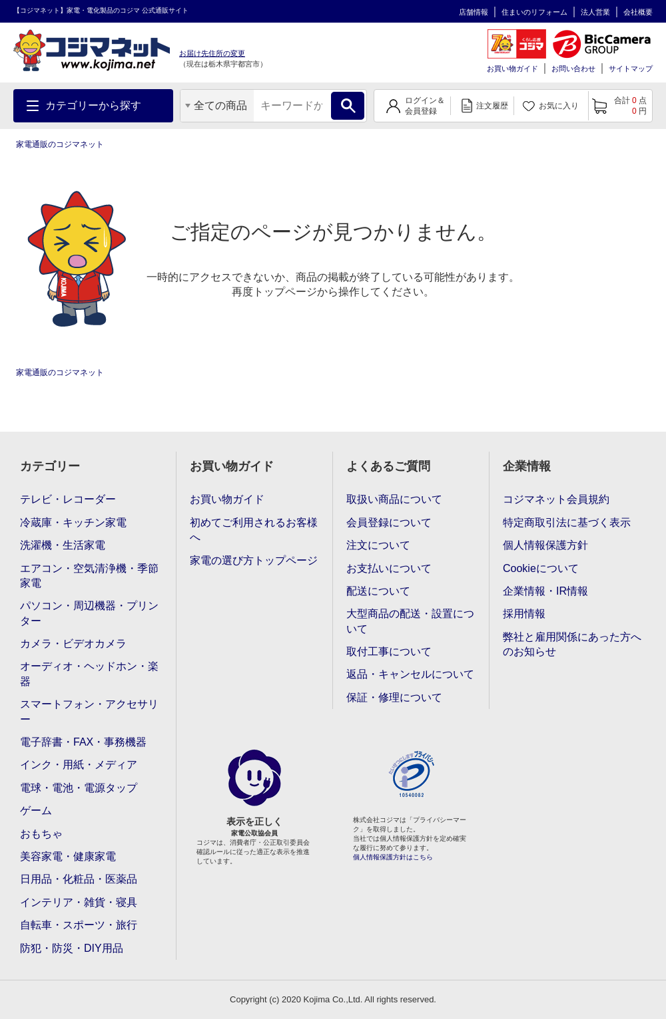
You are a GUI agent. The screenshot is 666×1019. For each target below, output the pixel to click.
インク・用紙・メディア (78, 764)
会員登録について (389, 522)
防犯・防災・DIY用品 (71, 948)
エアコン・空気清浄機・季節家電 (89, 576)
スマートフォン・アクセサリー (89, 711)
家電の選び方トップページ (254, 560)
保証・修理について (394, 697)
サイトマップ (631, 69)
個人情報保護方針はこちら (393, 857)
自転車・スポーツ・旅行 (78, 925)
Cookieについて (541, 568)
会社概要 (638, 12)
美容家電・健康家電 (68, 856)
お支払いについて (389, 568)
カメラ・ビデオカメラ (73, 643)
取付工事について (389, 651)
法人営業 (595, 12)
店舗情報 (473, 12)
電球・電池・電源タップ (78, 788)
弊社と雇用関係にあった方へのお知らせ (572, 644)
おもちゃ (41, 833)
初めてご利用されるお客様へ (254, 530)
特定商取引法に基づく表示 (567, 522)
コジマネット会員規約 (556, 499)
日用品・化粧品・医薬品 (78, 879)
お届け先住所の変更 (212, 53)
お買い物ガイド (512, 69)
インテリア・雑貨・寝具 (78, 902)
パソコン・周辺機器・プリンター (89, 613)
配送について (378, 591)
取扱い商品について (394, 499)
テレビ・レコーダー (68, 499)
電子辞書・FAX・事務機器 (83, 742)
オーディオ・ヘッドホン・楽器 (89, 673)
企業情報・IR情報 (545, 591)
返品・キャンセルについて (410, 674)
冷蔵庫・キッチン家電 (73, 522)
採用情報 (524, 613)
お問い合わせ (573, 69)
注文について (378, 545)
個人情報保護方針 (545, 545)
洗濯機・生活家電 (62, 545)
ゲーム (36, 810)
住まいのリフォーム (534, 12)
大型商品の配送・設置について (410, 621)
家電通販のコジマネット (60, 144)
